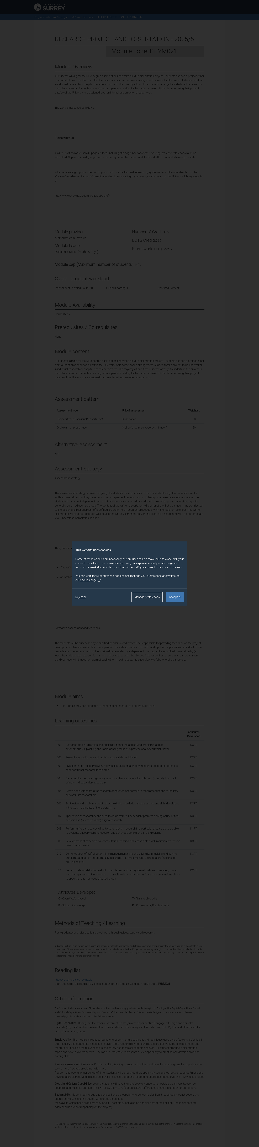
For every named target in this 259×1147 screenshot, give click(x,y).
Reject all (80, 597)
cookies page (90, 580)
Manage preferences (147, 597)
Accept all (175, 597)
